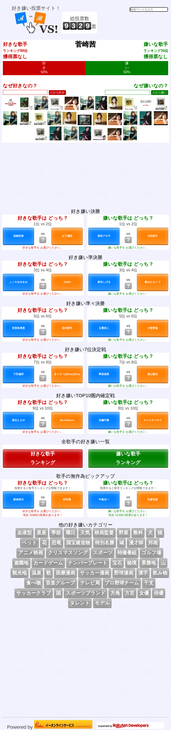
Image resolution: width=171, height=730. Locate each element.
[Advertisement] (133, 22)
